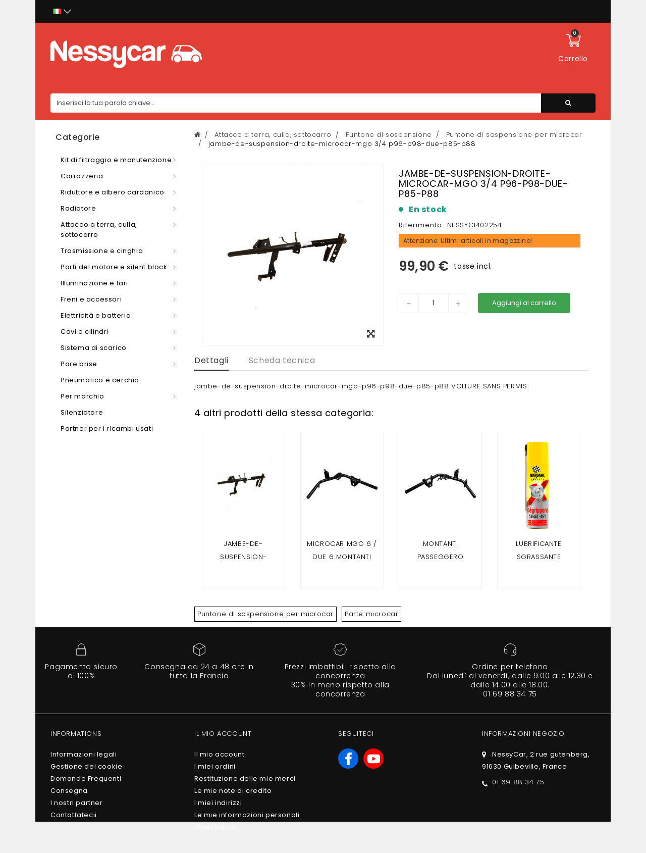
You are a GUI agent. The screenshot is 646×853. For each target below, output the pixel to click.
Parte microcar (371, 614)
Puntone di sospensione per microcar (265, 614)
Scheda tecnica (282, 360)
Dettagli (211, 360)
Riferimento (420, 225)
